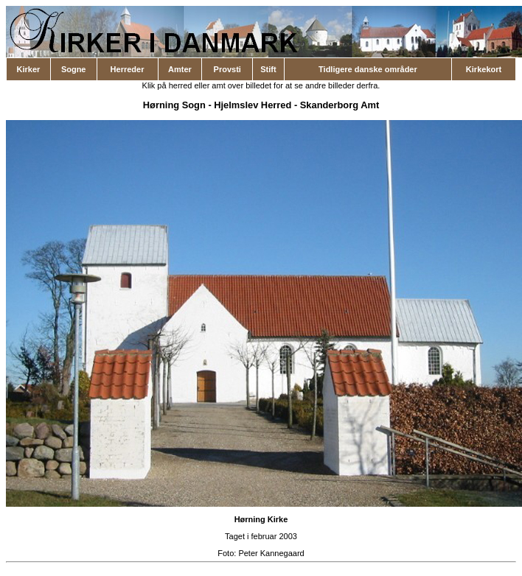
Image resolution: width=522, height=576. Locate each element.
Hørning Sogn (174, 104)
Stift (268, 69)
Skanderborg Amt (339, 104)
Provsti (227, 69)
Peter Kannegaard (271, 553)
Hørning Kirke (261, 519)
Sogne (73, 69)
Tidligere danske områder (368, 69)
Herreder (128, 69)
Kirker (29, 69)
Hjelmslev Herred (252, 104)
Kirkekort (483, 69)
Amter (180, 69)
